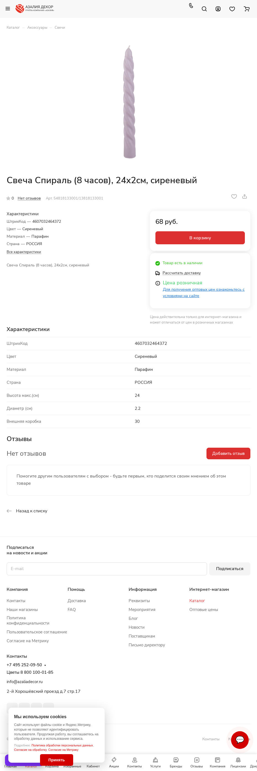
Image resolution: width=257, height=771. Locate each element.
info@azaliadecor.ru (25, 682)
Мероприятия (142, 609)
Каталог (197, 601)
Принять (56, 760)
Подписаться (229, 569)
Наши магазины (22, 609)
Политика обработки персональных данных (62, 745)
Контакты (16, 601)
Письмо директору (147, 645)
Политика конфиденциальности (28, 620)
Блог (133, 618)
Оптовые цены (203, 609)
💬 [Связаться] (239, 740)
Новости (137, 627)
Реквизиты (139, 601)
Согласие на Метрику (63, 749)
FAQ (72, 609)
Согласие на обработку (30, 749)
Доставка (77, 601)
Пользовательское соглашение (37, 632)
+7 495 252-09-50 (24, 665)
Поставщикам (142, 636)
